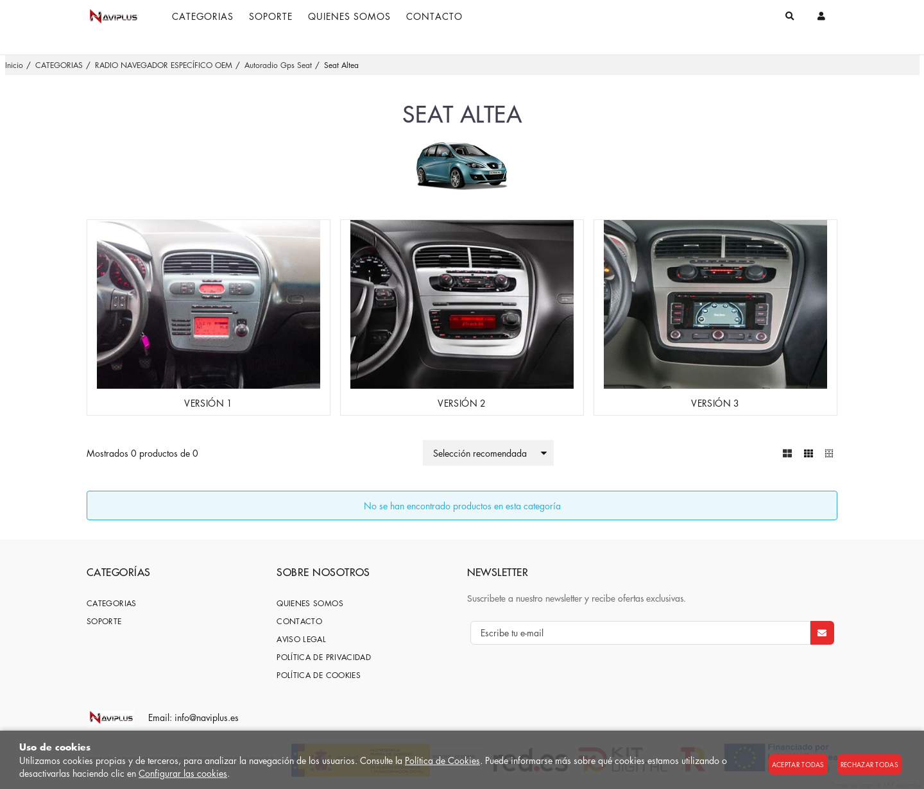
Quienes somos (310, 603)
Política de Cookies (442, 760)
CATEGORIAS (112, 603)
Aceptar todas (798, 764)
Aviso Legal (301, 639)
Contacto (299, 621)
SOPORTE (104, 621)
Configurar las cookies (183, 773)
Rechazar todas (869, 764)
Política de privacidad (324, 657)
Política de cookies (319, 675)
